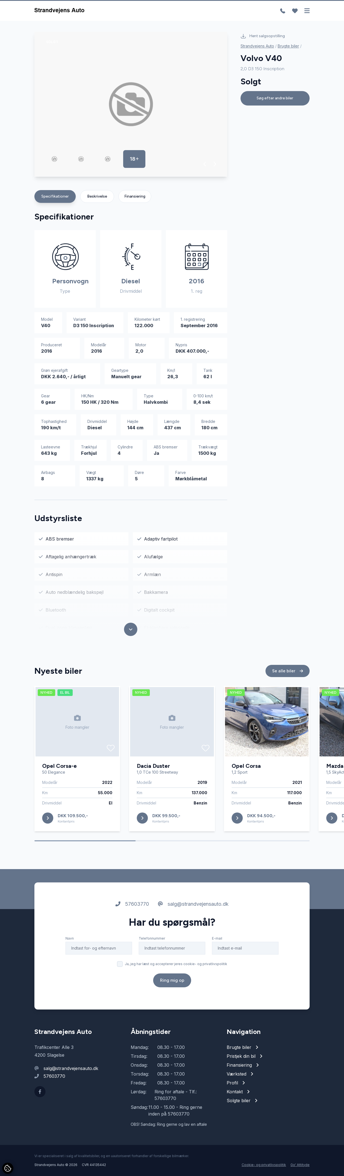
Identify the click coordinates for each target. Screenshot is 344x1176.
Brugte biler (288, 46)
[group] (130, 104)
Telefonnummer (152, 938)
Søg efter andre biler (275, 98)
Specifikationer (55, 196)
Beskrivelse (97, 196)
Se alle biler (287, 670)
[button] (204, 164)
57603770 (132, 904)
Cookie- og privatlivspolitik (264, 1165)
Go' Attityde (300, 1165)
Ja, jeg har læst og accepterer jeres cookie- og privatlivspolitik (176, 964)
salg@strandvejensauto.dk (193, 904)
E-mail (217, 938)
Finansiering (134, 196)
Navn (69, 938)
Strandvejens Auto (257, 46)
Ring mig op (172, 980)
